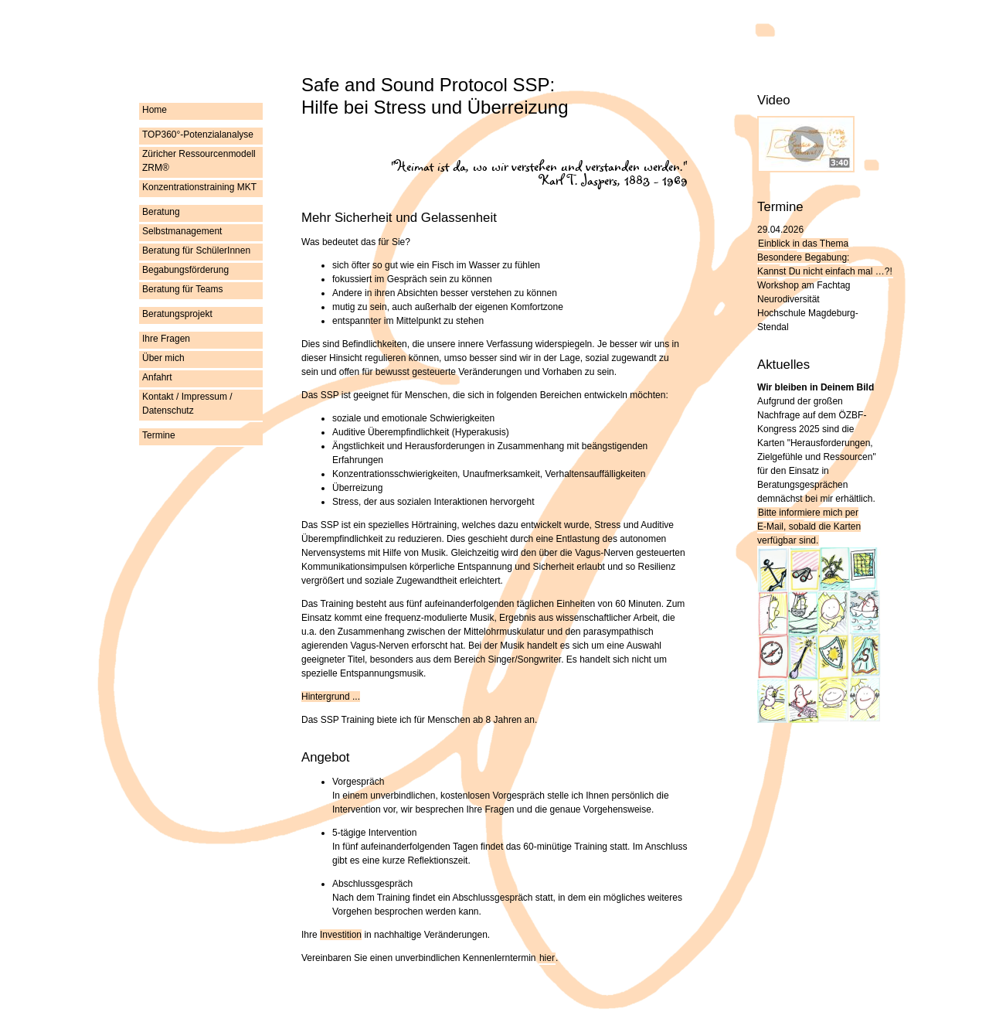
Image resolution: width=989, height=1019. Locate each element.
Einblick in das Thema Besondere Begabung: (824, 257)
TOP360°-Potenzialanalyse (197, 134)
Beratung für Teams (182, 289)
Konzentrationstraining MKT (199, 187)
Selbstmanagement (182, 231)
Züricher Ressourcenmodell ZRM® (199, 160)
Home (154, 109)
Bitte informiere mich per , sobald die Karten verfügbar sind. (809, 526)
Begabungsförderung (185, 269)
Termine (158, 435)
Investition (341, 934)
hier (547, 958)
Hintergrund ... (330, 696)
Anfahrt (157, 377)
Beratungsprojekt (177, 313)
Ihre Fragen (166, 338)
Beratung (161, 211)
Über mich (163, 358)
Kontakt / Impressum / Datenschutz (187, 403)
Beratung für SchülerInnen (196, 250)
